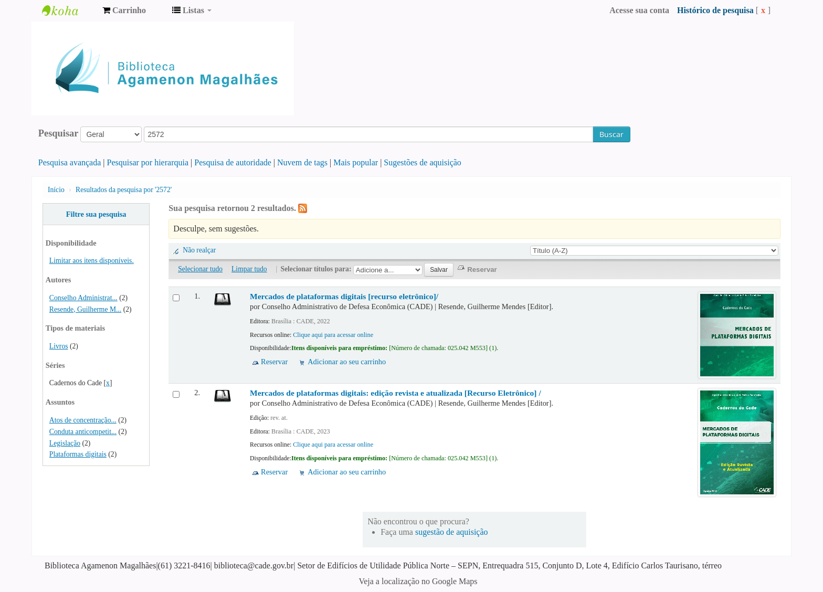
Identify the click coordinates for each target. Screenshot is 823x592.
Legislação (64, 443)
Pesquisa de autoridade (232, 162)
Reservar (274, 361)
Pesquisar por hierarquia (148, 162)
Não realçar (199, 250)
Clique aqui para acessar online (333, 335)
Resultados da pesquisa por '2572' (124, 190)
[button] (124, 10)
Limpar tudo (249, 269)
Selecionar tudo (200, 269)
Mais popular (355, 162)
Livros (58, 346)
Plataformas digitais (78, 454)
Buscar (611, 134)
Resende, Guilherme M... (85, 309)
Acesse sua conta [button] (639, 10)
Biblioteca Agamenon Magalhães (68, 10)
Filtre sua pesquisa (96, 214)
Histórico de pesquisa (715, 10)
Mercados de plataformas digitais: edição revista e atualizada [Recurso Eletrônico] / (395, 392)
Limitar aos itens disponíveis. (91, 261)
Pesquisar (58, 133)
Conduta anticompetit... (83, 432)
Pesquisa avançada (69, 162)
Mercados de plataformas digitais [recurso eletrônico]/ (344, 296)
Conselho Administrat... (83, 298)
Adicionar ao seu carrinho (347, 361)
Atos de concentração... (83, 420)
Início (56, 190)
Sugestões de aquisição (422, 162)
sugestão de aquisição (451, 531)
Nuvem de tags (302, 162)
